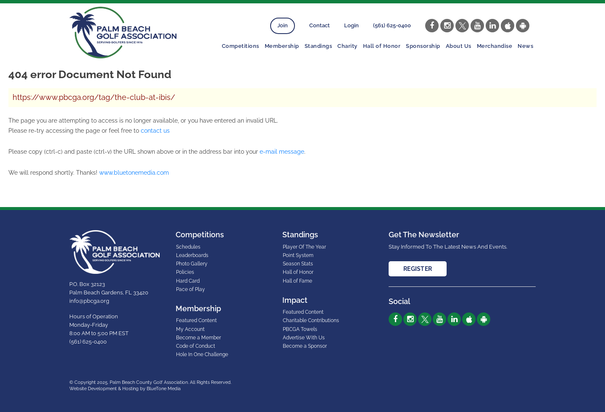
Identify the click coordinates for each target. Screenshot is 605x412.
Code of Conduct (195, 346)
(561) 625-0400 (392, 25)
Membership (282, 46)
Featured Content (196, 320)
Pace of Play (190, 289)
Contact (319, 25)
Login (351, 25)
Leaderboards (192, 255)
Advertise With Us (304, 338)
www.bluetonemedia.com (134, 172)
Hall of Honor (382, 46)
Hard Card (188, 281)
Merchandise (495, 46)
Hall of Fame (297, 281)
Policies (185, 272)
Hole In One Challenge (202, 354)
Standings (318, 46)
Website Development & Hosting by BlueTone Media (125, 388)
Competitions (240, 46)
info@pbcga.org (89, 301)
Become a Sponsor (305, 346)
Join (282, 25)
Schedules (188, 247)
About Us (458, 46)
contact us (155, 130)
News (525, 46)
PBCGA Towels (300, 329)
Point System (298, 255)
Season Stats (298, 264)
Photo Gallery (192, 264)
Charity (347, 46)
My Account (190, 329)
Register (417, 268)
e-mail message (282, 151)
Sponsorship (423, 46)
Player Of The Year (304, 247)
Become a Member (198, 338)
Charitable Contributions (311, 320)
